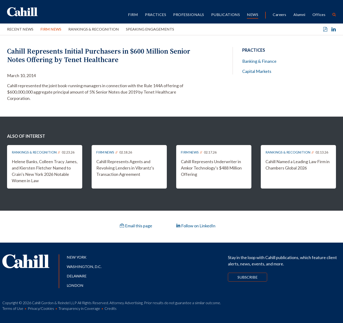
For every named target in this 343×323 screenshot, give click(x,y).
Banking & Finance (259, 61)
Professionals (188, 14)
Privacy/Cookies (41, 308)
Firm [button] (133, 14)
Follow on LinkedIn (195, 225)
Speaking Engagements (150, 29)
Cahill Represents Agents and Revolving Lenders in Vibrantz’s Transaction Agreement (125, 168)
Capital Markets (256, 71)
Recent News (20, 29)
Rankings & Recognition (93, 29)
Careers (279, 14)
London (75, 285)
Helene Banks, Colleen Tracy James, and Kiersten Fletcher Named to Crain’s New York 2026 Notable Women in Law (45, 171)
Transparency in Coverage (79, 308)
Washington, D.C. (84, 266)
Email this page (136, 225)
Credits (111, 308)
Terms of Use (12, 308)
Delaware (76, 276)
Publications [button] (225, 14)
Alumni (299, 14)
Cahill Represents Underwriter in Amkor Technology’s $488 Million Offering (211, 168)
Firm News (50, 29)
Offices (318, 14)
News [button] (252, 14)
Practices (155, 14)
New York (76, 257)
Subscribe (247, 277)
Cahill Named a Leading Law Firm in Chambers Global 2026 (297, 164)
